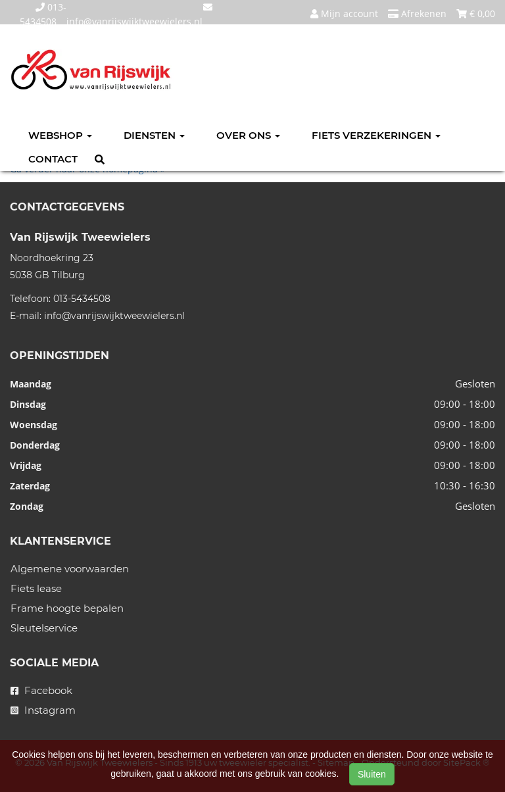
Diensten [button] (154, 135)
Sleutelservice (44, 628)
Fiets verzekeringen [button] (376, 135)
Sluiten (372, 774)
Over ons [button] (248, 135)
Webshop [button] (60, 135)
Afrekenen (417, 13)
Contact (53, 159)
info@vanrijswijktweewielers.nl (114, 316)
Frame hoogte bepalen (67, 608)
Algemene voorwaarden (70, 568)
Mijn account (344, 13)
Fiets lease (36, 588)
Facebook (41, 690)
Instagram (43, 710)
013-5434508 (81, 299)
